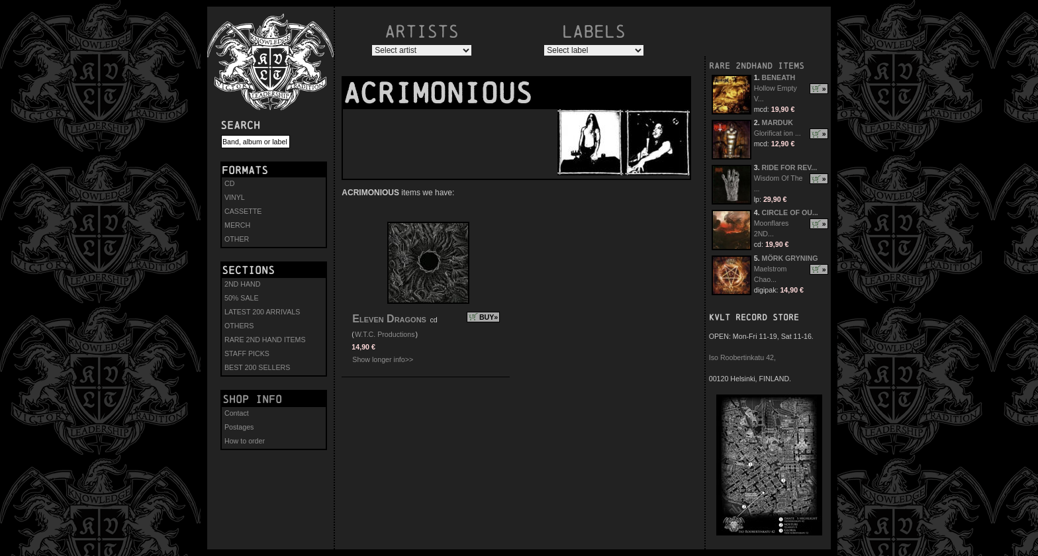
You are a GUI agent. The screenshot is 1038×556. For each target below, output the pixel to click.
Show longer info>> (382, 359)
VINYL (234, 197)
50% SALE (241, 298)
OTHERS (239, 326)
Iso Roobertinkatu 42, (742, 357)
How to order (244, 441)
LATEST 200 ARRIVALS (262, 312)
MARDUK (777, 122)
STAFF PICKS (246, 353)
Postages (239, 427)
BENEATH (779, 77)
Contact (236, 413)
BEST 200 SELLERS (257, 367)
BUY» (488, 317)
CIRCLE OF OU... (790, 212)
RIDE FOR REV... (790, 167)
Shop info (252, 399)
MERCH (237, 225)
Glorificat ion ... (777, 133)
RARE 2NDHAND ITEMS (756, 66)
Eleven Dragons (389, 318)
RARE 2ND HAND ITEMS (265, 340)
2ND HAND (242, 284)
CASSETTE (242, 211)
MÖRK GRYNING (790, 258)
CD (229, 183)
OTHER (236, 239)
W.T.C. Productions (385, 334)
